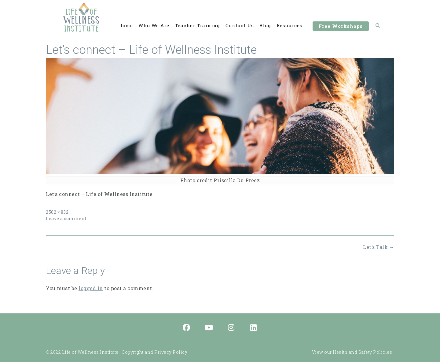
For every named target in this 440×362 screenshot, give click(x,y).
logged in (91, 288)
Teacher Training (197, 25)
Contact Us (240, 25)
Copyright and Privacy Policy (154, 352)
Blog (265, 25)
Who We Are (153, 25)
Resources (289, 25)
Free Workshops (341, 27)
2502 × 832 (57, 212)
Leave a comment (66, 218)
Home (126, 25)
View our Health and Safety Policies (352, 352)
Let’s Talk (378, 247)
